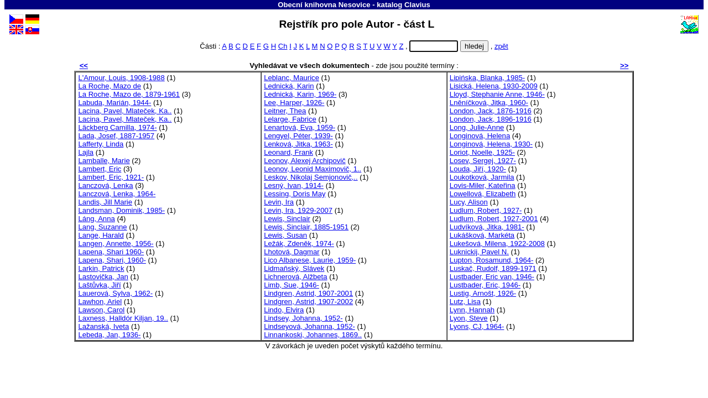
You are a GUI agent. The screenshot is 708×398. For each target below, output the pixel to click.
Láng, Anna (96, 218)
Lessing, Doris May (294, 194)
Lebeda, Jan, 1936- (109, 335)
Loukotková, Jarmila (482, 177)
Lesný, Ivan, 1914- (294, 185)
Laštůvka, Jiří (99, 285)
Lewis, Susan (285, 235)
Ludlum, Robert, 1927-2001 (494, 218)
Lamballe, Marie (103, 160)
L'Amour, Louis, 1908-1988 (121, 78)
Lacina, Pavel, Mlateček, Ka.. (124, 111)
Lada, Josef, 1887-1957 (116, 136)
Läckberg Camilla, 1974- (117, 127)
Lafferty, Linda (100, 144)
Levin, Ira (279, 202)
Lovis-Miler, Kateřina (483, 185)
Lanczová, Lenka (105, 185)
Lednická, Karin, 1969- (300, 94)
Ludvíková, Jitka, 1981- (487, 227)
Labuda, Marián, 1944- (114, 102)
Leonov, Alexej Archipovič (305, 160)
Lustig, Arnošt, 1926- (483, 293)
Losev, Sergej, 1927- (483, 160)
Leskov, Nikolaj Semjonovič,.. (311, 177)
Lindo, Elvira (284, 310)
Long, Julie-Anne (477, 127)
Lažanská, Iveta (103, 326)
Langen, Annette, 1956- (115, 243)
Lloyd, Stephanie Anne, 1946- (497, 94)
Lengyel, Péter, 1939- (298, 136)
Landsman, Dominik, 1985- (121, 210)
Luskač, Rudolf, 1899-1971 (493, 268)
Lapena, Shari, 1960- (111, 260)
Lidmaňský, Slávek (294, 268)
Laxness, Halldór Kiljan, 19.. (123, 318)
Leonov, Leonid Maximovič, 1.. (312, 169)
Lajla (85, 152)
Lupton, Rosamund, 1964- (492, 260)
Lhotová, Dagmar (292, 252)
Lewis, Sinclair (287, 218)
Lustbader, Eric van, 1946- (492, 277)
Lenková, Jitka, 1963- (298, 144)
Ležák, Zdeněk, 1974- (299, 243)
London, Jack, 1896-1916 (491, 119)
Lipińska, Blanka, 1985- (487, 78)
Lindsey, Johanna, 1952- (303, 318)
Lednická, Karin (289, 86)
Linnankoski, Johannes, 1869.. (313, 335)
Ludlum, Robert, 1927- (486, 210)
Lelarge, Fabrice (290, 119)
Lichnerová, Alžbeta (295, 277)
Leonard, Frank (288, 152)
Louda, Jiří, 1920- (478, 169)
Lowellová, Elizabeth (483, 194)
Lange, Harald (100, 235)
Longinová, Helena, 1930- (491, 144)
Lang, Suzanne (102, 227)
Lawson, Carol (101, 310)
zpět (501, 46)
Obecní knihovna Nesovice (324, 5)
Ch (283, 46)
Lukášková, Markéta (482, 235)
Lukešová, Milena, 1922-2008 (497, 243)
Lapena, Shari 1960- (111, 252)
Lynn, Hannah (472, 310)
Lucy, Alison (469, 202)
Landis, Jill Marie (105, 202)
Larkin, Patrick (101, 268)
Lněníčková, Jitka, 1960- (489, 102)
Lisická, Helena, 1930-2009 (494, 86)
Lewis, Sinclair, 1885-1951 (306, 227)
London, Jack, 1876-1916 (491, 111)
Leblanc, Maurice (291, 78)
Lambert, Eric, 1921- (111, 177)
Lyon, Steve (469, 318)
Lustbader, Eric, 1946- (485, 285)
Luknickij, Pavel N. (479, 252)
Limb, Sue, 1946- (291, 285)
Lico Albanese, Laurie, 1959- (310, 260)
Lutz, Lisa (465, 301)
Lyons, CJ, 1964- (477, 326)
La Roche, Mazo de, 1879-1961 (129, 94)
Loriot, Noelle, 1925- (482, 152)
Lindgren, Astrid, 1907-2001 (308, 293)
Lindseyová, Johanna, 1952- (309, 326)
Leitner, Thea (285, 111)
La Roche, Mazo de (109, 86)
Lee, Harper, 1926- (294, 102)
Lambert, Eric (99, 169)
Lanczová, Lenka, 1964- (116, 194)
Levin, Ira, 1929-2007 (298, 210)
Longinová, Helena (480, 136)
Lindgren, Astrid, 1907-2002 (308, 301)
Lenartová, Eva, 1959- (299, 127)
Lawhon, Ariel (100, 301)
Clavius (417, 5)
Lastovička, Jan (103, 277)
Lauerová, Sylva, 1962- (115, 293)
